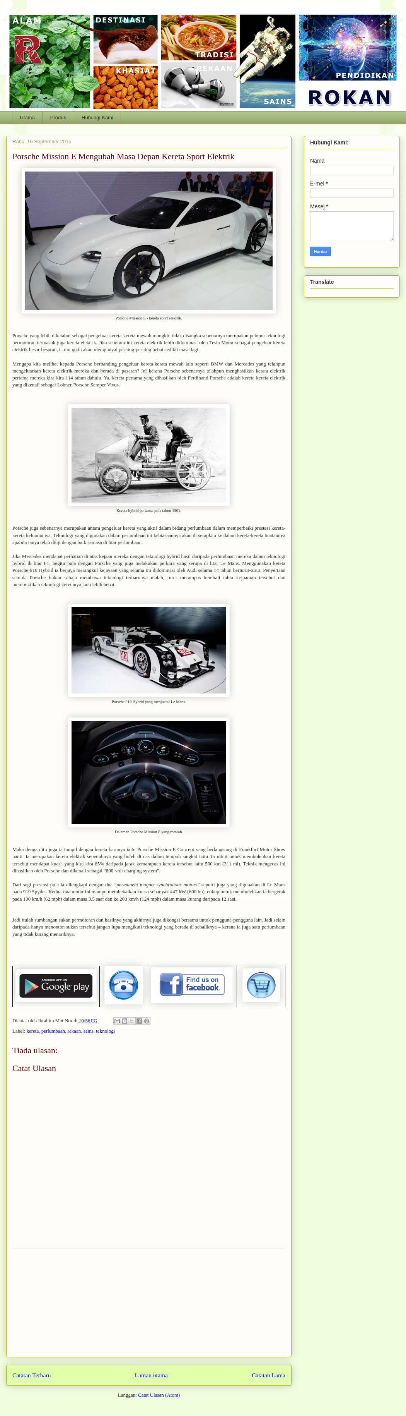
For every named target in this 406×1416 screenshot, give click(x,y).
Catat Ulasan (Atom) (159, 1395)
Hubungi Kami (97, 117)
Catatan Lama (268, 1375)
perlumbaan (53, 1031)
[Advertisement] (149, 1302)
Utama (27, 117)
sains (89, 1031)
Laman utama (151, 1375)
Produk (58, 117)
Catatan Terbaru (31, 1375)
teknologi (105, 1031)
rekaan (74, 1031)
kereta (32, 1031)
